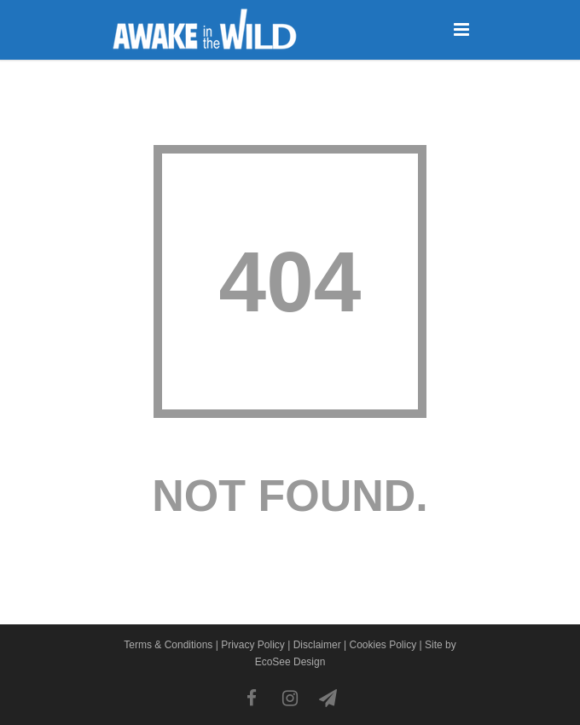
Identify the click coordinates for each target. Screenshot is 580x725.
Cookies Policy (382, 645)
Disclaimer (317, 645)
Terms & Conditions (168, 645)
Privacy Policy (253, 645)
